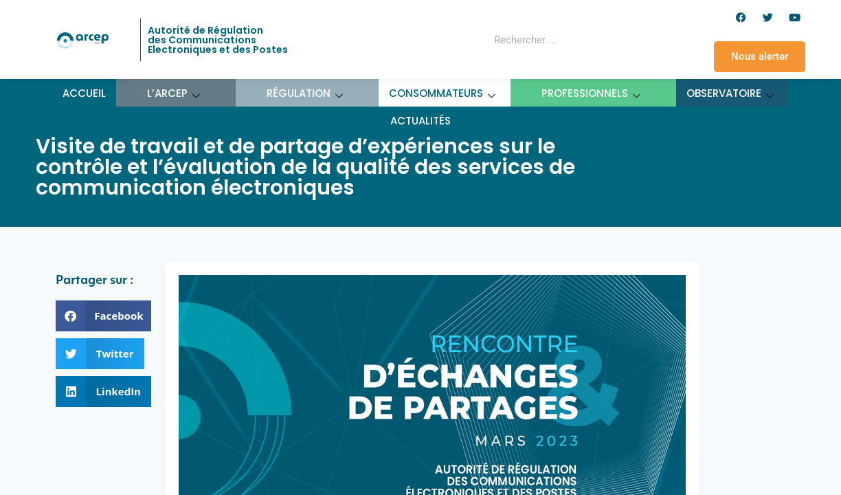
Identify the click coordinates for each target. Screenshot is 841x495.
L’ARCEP (174, 93)
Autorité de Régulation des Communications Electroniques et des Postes (218, 39)
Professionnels (591, 93)
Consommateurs (442, 93)
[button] (103, 315)
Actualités (420, 120)
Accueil (84, 93)
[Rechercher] (615, 39)
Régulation (305, 93)
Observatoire (730, 93)
